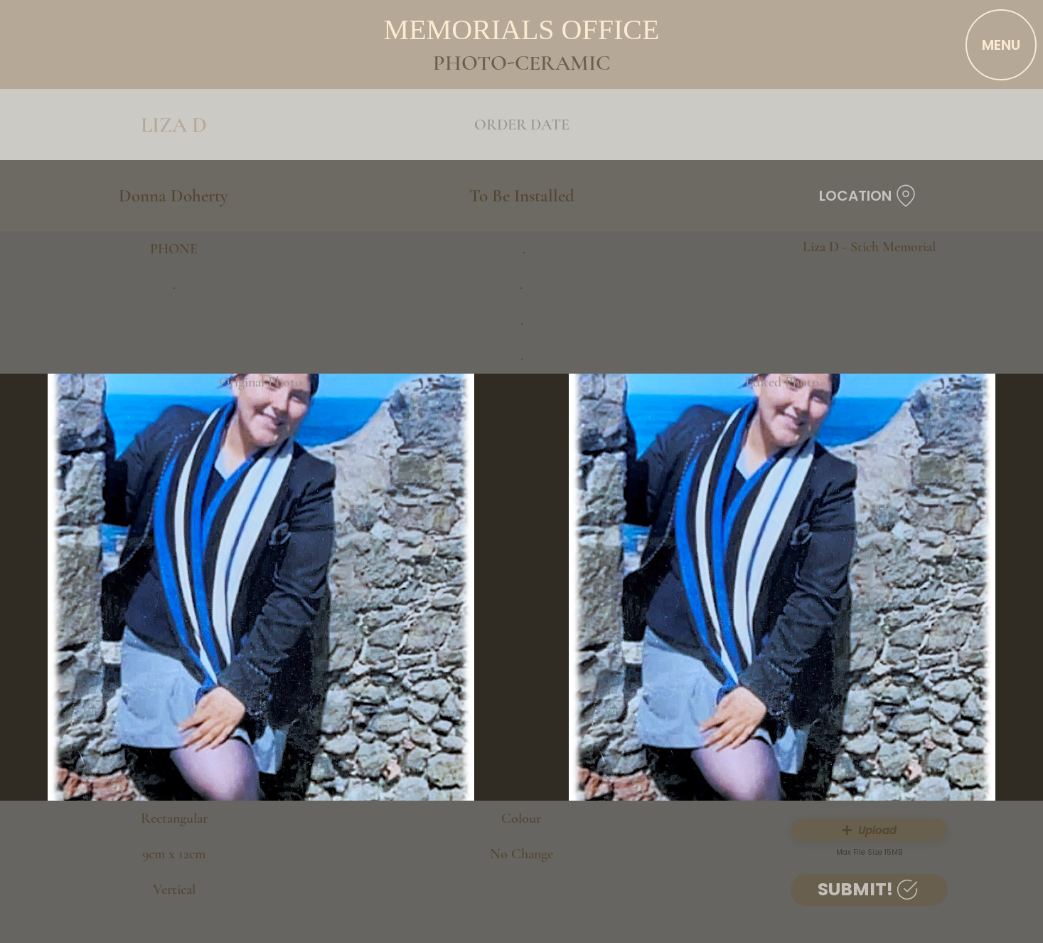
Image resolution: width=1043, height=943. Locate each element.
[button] (869, 829)
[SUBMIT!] (869, 890)
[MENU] (1001, 44)
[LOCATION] (869, 196)
